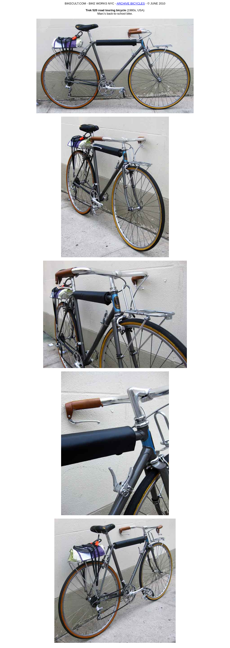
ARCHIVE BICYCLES (131, 3)
